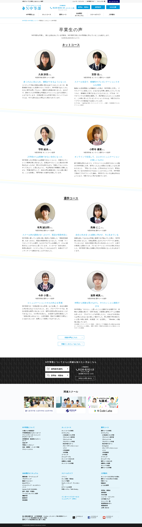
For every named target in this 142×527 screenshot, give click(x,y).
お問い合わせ (105, 507)
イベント (44, 12)
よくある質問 (105, 485)
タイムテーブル (91, 12)
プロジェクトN (67, 439)
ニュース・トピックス (78, 1)
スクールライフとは (31, 12)
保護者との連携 (66, 461)
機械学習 (25, 495)
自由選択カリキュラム (30, 473)
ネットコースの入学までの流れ (110, 476)
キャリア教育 (72, 12)
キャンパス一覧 (101, 1)
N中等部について (31, 12)
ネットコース (66, 427)
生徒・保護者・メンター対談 (30, 447)
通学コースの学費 (106, 467)
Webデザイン (26, 483)
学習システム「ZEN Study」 (70, 489)
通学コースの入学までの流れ (109, 479)
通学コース (105, 427)
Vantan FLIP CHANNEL (65, 12)
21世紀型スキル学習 (69, 435)
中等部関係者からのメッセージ (68, 12)
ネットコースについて (35, 12)
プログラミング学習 (69, 441)
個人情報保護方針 (27, 516)
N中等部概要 (38, 516)
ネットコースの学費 (67, 463)
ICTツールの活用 (112, 12)
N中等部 (24, 20)
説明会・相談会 (83, 7)
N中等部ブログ (90, 1)
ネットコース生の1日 (107, 12)
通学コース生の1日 (105, 12)
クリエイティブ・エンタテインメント (41, 12)
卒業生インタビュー (28, 445)
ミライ (65, 448)
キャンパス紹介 (105, 465)
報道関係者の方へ (106, 503)
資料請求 (98, 7)
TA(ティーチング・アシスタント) (91, 12)
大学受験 (65, 452)
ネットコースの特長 (53, 12)
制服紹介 (103, 483)
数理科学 (25, 498)
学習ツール (104, 481)
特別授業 (25, 500)
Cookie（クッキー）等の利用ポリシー (55, 516)
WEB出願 (113, 7)
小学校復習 (66, 450)
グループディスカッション (71, 446)
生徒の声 (114, 12)
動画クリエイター (27, 481)
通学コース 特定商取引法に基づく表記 (34, 519)
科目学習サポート (68, 443)
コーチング (79, 12)
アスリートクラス (27, 449)
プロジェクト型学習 (69, 437)
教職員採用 (104, 505)
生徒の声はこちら (71, 337)
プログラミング (27, 479)
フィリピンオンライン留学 (105, 12)
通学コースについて (37, 12)
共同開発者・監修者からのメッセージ (95, 12)
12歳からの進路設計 (47, 12)
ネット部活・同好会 (57, 12)
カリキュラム (67, 12)
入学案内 (104, 473)
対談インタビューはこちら (71, 344)
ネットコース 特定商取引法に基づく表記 (34, 518)
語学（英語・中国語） (85, 12)
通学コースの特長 (53, 12)
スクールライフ (67, 473)
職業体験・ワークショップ (30, 476)
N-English (105, 446)
